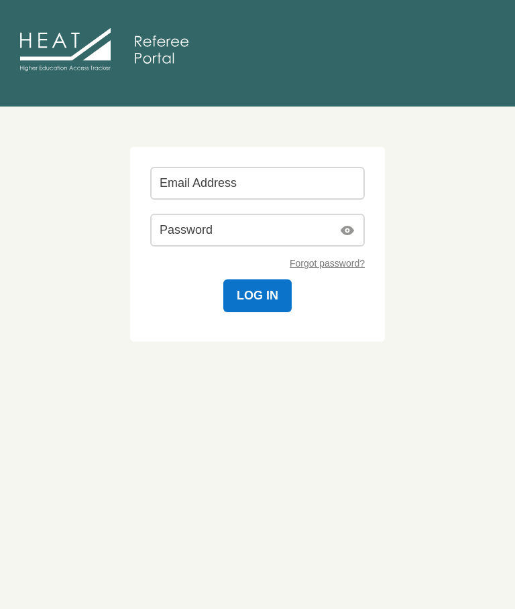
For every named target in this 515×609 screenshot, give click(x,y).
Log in (257, 295)
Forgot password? (327, 263)
